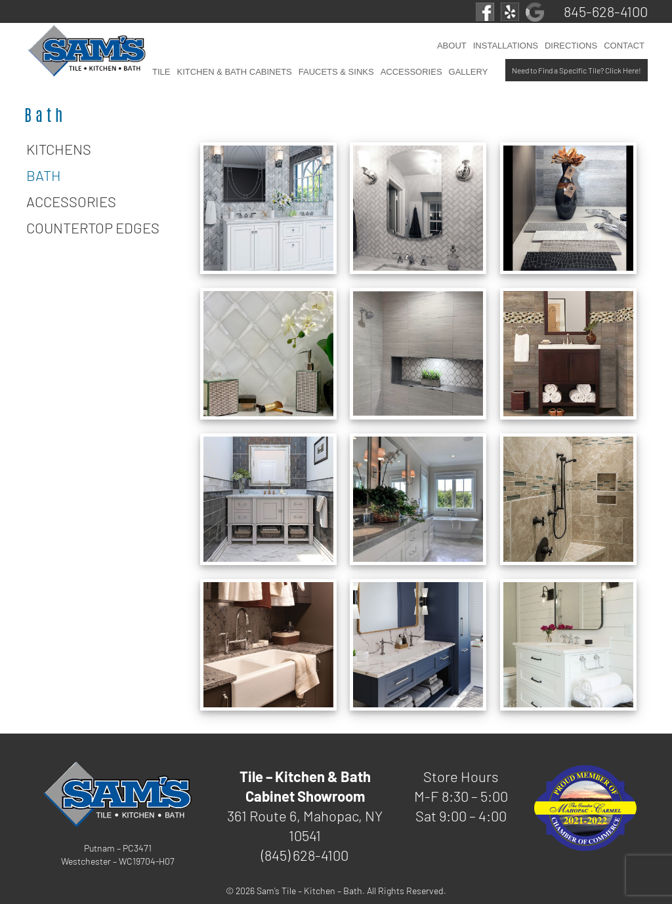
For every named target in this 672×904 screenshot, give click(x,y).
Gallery (468, 72)
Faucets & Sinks (336, 72)
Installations (505, 45)
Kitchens (58, 148)
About (452, 45)
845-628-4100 (606, 11)
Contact (624, 45)
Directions (571, 45)
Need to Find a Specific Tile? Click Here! (576, 70)
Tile (161, 72)
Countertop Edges (92, 227)
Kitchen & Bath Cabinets (234, 72)
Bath (43, 175)
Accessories (411, 72)
